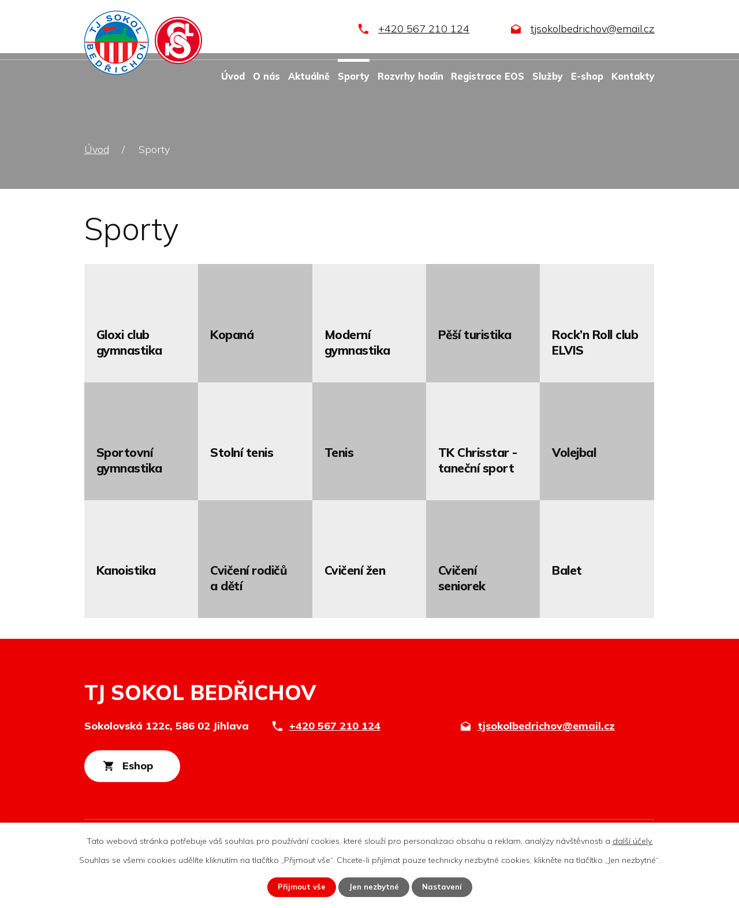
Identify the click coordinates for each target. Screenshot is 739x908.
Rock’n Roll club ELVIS (595, 342)
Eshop (149, 767)
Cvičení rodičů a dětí (248, 578)
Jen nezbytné (374, 886)
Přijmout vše (299, 886)
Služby (547, 76)
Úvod (233, 76)
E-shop (587, 76)
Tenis (339, 452)
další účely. (633, 840)
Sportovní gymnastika (129, 460)
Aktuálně (309, 76)
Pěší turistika (475, 334)
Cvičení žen (355, 570)
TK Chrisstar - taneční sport (477, 460)
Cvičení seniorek (462, 578)
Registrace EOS (487, 76)
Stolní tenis (241, 452)
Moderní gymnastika (357, 342)
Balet (567, 570)
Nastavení (444, 886)
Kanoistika (126, 570)
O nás (266, 76)
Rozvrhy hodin (410, 76)
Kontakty (633, 76)
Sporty (354, 76)
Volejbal (574, 452)
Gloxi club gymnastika (129, 342)
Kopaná (231, 334)
